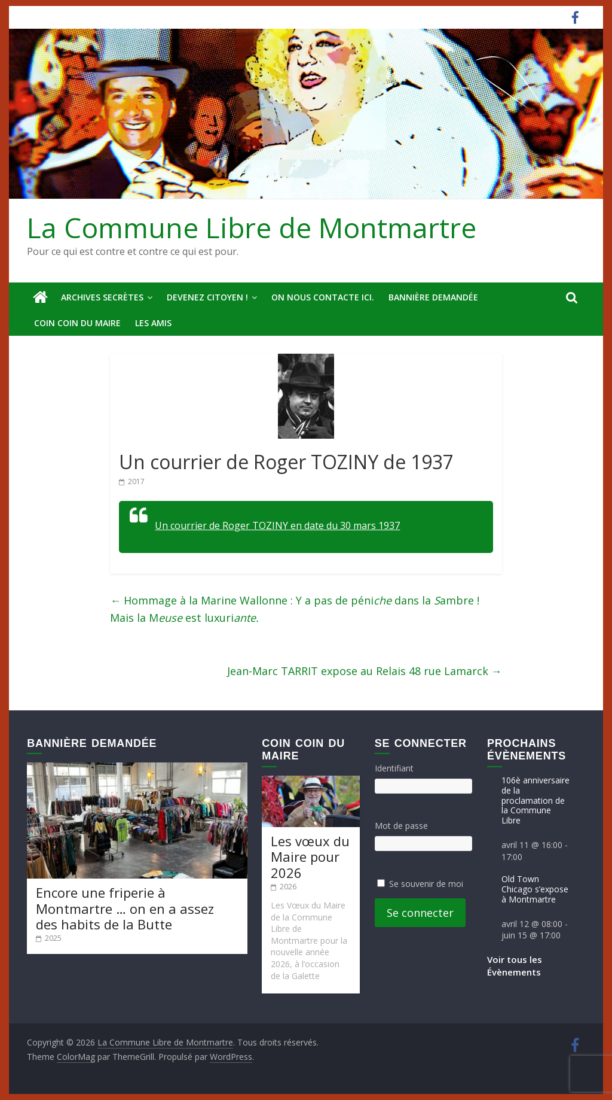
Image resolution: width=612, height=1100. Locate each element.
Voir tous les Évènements (514, 965)
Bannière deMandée (433, 297)
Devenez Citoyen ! (207, 297)
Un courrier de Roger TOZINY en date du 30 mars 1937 (277, 525)
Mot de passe (401, 825)
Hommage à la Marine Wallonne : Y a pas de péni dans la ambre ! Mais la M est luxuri (294, 609)
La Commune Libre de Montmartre (251, 227)
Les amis (153, 323)
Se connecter (420, 912)
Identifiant (394, 768)
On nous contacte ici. (322, 297)
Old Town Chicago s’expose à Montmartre (534, 889)
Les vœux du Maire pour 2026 (310, 857)
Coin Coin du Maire (77, 323)
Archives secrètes (102, 297)
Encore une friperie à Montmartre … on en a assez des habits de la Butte (125, 908)
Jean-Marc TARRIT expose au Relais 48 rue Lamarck (364, 671)
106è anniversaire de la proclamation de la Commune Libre (535, 800)
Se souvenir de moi (426, 883)
